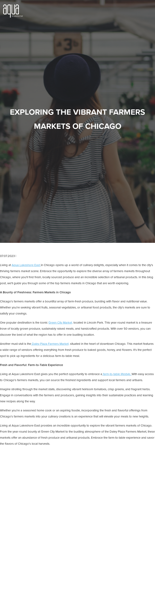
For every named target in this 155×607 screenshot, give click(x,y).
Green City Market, (60, 322)
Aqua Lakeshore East (26, 265)
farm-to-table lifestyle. (117, 374)
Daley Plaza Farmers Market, (50, 344)
